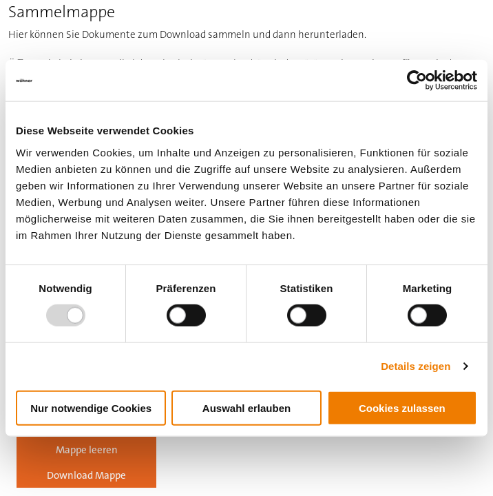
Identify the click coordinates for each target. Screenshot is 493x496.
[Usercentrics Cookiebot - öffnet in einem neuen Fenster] (417, 80)
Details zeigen (415, 366)
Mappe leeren (87, 450)
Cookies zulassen (402, 407)
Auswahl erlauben (246, 407)
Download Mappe (86, 475)
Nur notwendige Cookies (90, 407)
